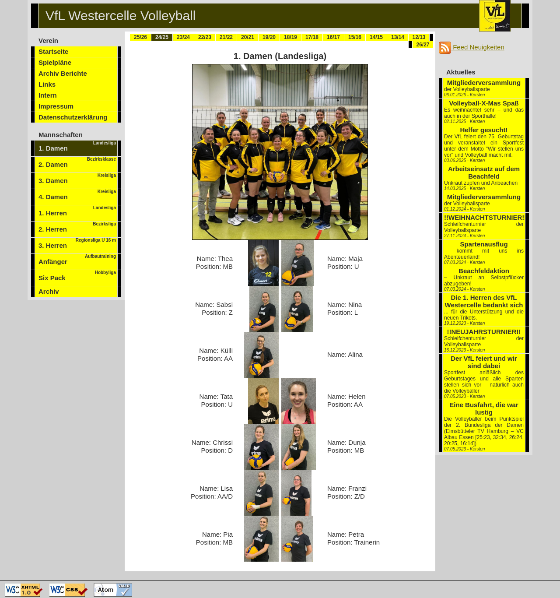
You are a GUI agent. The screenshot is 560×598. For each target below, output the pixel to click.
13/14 (397, 37)
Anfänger (77, 259)
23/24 (183, 37)
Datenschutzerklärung (73, 117)
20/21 (247, 37)
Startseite (53, 51)
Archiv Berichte (62, 73)
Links (47, 84)
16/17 (333, 37)
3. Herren (77, 243)
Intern (47, 95)
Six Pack (77, 275)
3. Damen (77, 178)
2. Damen (77, 162)
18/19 (290, 37)
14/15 (376, 37)
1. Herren (77, 211)
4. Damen (77, 195)
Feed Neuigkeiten (471, 47)
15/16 (354, 37)
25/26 (140, 37)
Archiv (48, 291)
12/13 (418, 37)
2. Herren (77, 227)
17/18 (311, 37)
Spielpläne (54, 62)
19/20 (269, 37)
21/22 (226, 37)
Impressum (56, 106)
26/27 (422, 45)
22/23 (204, 37)
